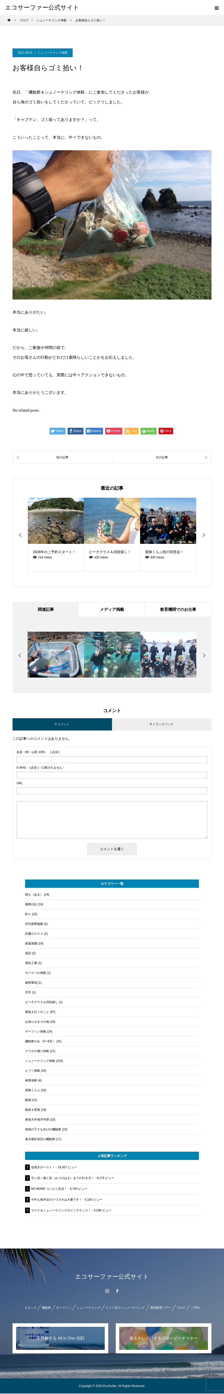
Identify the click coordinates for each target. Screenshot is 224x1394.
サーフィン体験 (35, 1032)
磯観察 (46, 1308)
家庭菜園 (31, 944)
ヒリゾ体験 (32, 1071)
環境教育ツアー (160, 1308)
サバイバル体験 (35, 973)
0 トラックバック (161, 724)
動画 (28, 1100)
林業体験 (31, 1081)
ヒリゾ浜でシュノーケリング (125, 1308)
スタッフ (31, 1308)
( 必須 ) (38, 752)
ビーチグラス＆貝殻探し (41, 1002)
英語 (28, 954)
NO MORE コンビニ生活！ (49, 1189)
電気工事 (31, 963)
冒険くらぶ (32, 1090)
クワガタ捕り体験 (37, 1051)
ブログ (180, 1308)
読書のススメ (34, 934)
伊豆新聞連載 (34, 924)
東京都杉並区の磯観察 (40, 1139)
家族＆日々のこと (37, 1012)
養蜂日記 (31, 905)
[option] (56, 535)
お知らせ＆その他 (37, 1022)
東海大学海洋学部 (37, 1120)
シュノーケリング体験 (53, 52)
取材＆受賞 (32, 1110)
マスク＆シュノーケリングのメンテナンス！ (61, 1211)
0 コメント (62, 724)
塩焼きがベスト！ (43, 1167)
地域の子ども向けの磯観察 (43, 1130)
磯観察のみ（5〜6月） (40, 1042)
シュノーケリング (88, 1308)
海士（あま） (34, 895)
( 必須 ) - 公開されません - (40, 768)
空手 (28, 993)
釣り (28, 914)
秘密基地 (31, 983)
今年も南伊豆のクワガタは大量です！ (56, 1200)
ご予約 (195, 1308)
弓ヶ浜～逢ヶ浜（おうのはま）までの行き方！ (62, 1178)
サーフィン (63, 1308)
